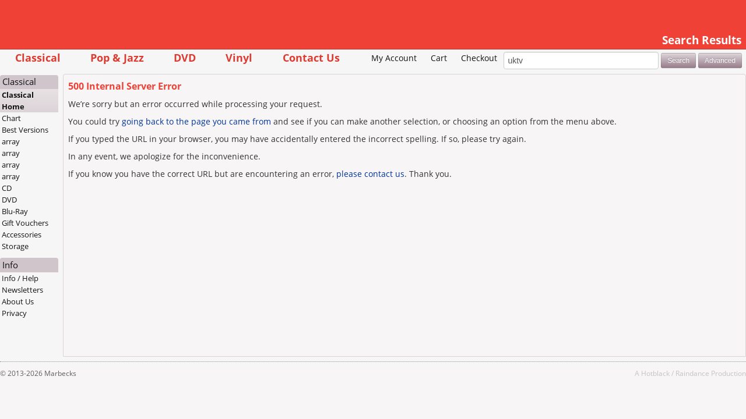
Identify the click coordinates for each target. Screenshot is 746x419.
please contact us (415, 191)
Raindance (647, 391)
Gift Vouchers (70, 241)
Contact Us (355, 57)
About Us (63, 319)
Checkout (434, 75)
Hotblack (610, 391)
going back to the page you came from (241, 138)
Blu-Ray (60, 229)
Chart (56, 136)
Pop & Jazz (162, 57)
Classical (82, 57)
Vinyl (283, 57)
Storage (60, 264)
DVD (230, 57)
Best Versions (70, 148)
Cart (394, 75)
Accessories (66, 252)
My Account (349, 75)
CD (52, 206)
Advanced (675, 78)
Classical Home (63, 119)
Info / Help (65, 296)
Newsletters (67, 308)
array (56, 159)
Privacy (59, 331)
